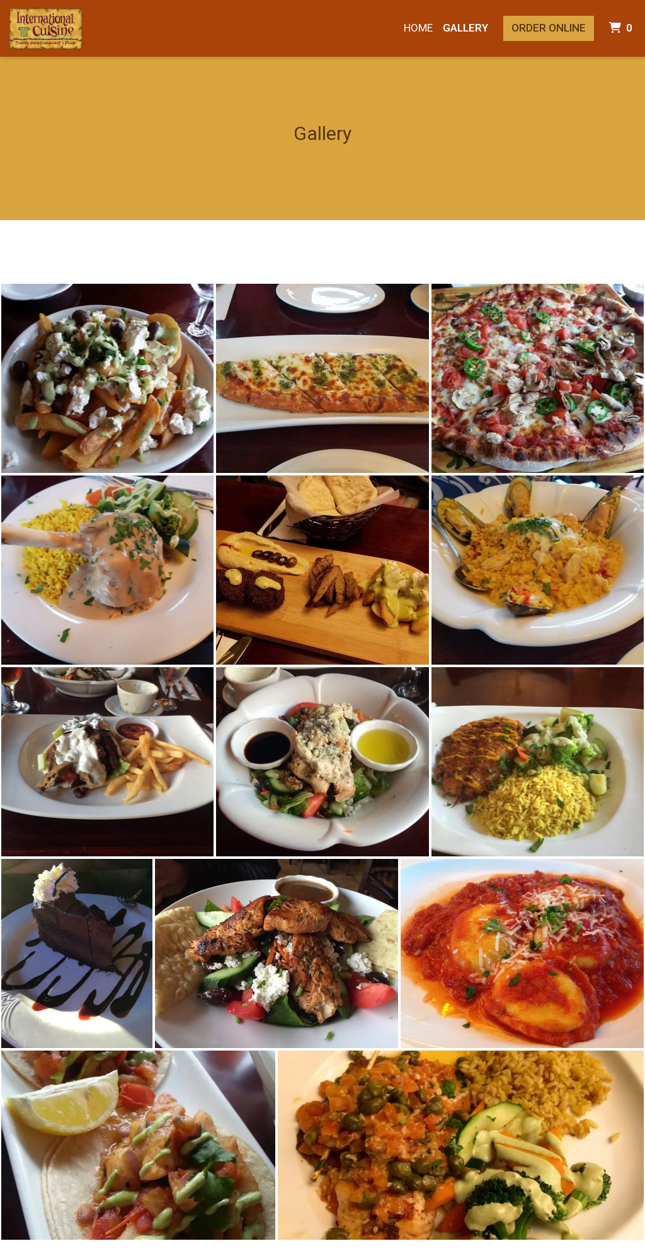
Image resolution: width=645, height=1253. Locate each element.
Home (418, 27)
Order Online (548, 27)
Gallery (465, 27)
